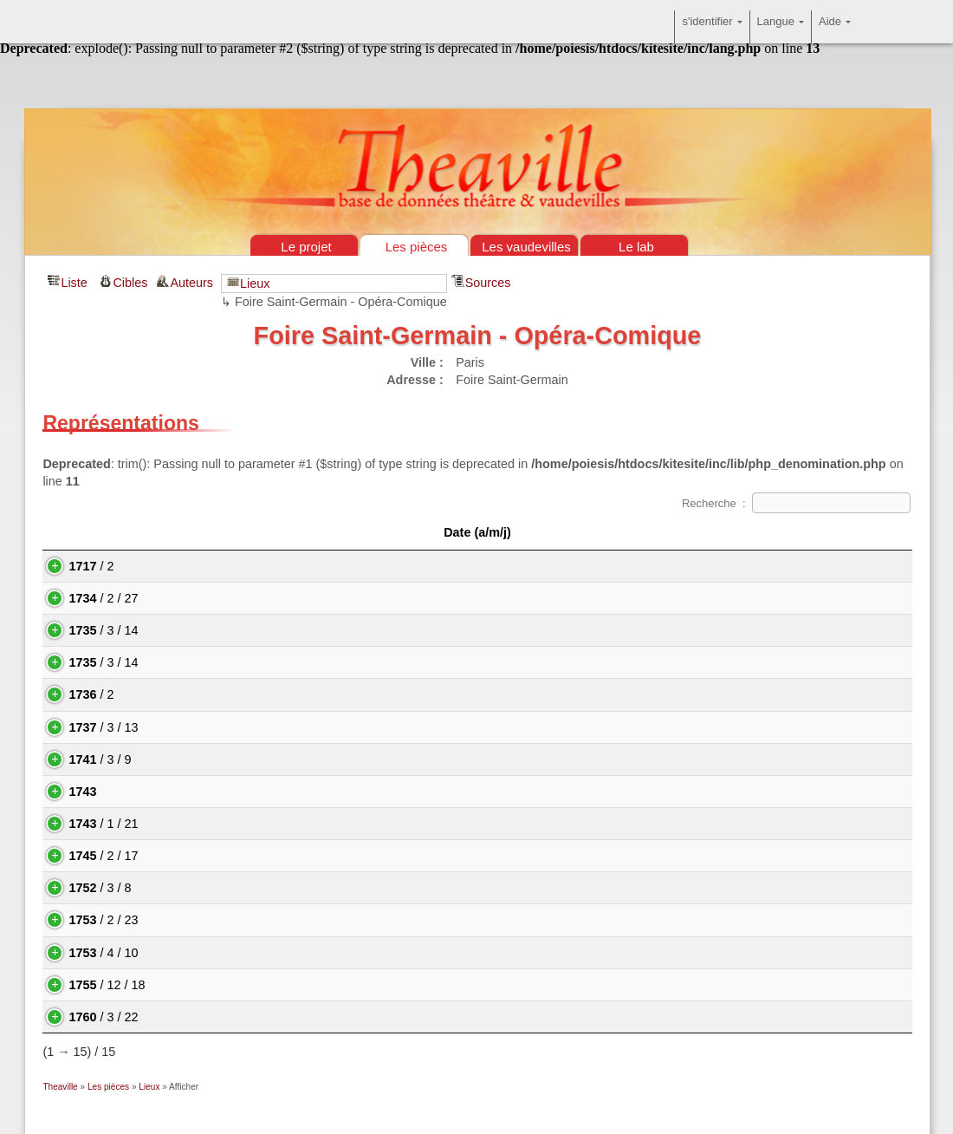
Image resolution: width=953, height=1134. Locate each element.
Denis (574, 662)
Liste (74, 283)
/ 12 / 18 (89, 985)
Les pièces (417, 246)
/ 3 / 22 (85, 1017)
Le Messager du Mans (227, 791)
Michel (788, 920)
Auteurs (193, 283)
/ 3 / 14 (85, 630)
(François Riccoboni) (618, 630)
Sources (488, 283)
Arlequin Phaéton (214, 824)
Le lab (636, 246)
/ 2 (73, 566)
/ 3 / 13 (85, 727)
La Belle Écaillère (214, 694)
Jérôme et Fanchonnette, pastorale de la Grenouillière (315, 985)
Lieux (254, 283)
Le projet (306, 246)
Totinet (184, 920)
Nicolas (595, 598)
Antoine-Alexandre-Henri (630, 920)
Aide (835, 27)
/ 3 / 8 (82, 888)
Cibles (130, 283)
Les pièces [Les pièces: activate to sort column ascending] (341, 532)
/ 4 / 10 (85, 953)
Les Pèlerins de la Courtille (240, 1017)
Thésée (187, 856)
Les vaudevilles (526, 246)
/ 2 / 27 (85, 598)
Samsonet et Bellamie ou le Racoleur (269, 662)
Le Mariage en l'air (217, 727)
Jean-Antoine (780, 630)
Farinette (191, 759)
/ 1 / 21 (85, 824)
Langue (780, 27)
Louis (574, 566)
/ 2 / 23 (85, 920)
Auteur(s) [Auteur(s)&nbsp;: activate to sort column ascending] (718, 532)
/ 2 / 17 (85, 856)
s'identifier (712, 27)
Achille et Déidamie (219, 630)
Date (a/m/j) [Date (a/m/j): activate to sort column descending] (100, 532)
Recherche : (796, 503)
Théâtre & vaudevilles (476, 87)
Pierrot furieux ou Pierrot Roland (255, 566)
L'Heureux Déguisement (233, 598)
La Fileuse (195, 888)
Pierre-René (598, 1017)
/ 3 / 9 (82, 759)
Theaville (59, 1087)
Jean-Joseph (585, 888)
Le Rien (188, 953)
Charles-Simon (595, 759)
